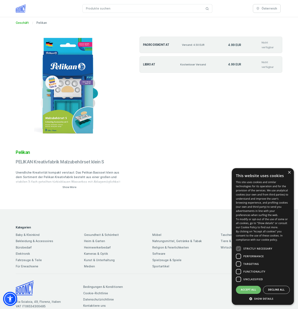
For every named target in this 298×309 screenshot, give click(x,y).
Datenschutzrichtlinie (98, 299)
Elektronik (23, 253)
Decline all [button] (276, 289)
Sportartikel (160, 266)
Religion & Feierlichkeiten (170, 247)
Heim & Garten (94, 241)
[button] (10, 299)
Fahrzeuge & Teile (29, 260)
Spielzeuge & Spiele (166, 260)
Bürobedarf (24, 247)
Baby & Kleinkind (28, 235)
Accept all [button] (248, 289)
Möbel (156, 235)
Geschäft (22, 22)
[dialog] (263, 236)
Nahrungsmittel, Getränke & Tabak (177, 241)
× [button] (289, 172)
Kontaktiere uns (94, 305)
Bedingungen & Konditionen (103, 286)
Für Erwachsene (27, 266)
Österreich (266, 8)
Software (158, 253)
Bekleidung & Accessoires (34, 241)
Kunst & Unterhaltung (99, 260)
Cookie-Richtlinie (95, 293)
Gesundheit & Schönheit (101, 235)
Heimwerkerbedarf (97, 247)
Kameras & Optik (96, 253)
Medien (89, 266)
